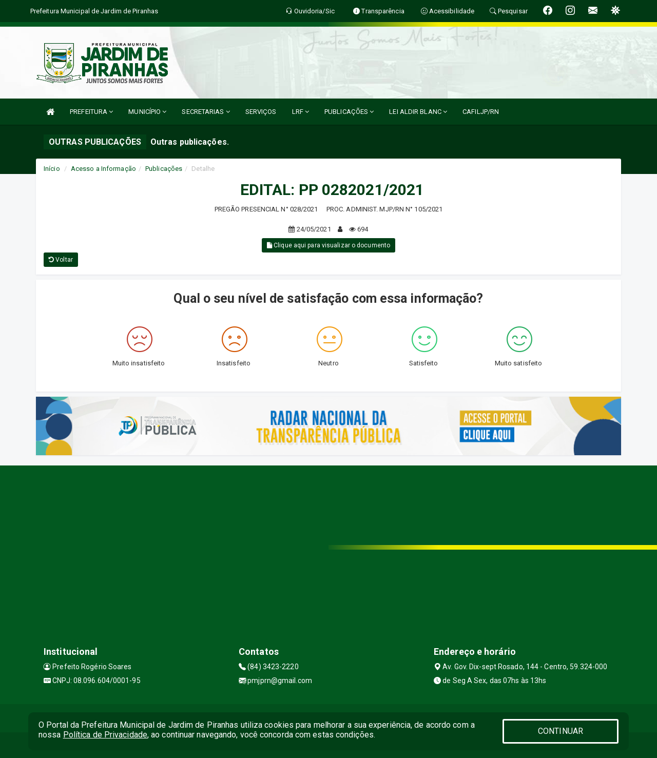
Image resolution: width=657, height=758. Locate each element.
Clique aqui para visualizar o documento (328, 245)
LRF (301, 111)
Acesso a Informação (103, 168)
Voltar (61, 259)
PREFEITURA (91, 111)
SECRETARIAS (205, 111)
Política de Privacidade (105, 735)
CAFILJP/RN (480, 111)
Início (52, 168)
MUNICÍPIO (147, 111)
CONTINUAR (560, 731)
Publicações (163, 168)
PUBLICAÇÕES (349, 111)
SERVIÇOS (261, 111)
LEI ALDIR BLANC (418, 111)
